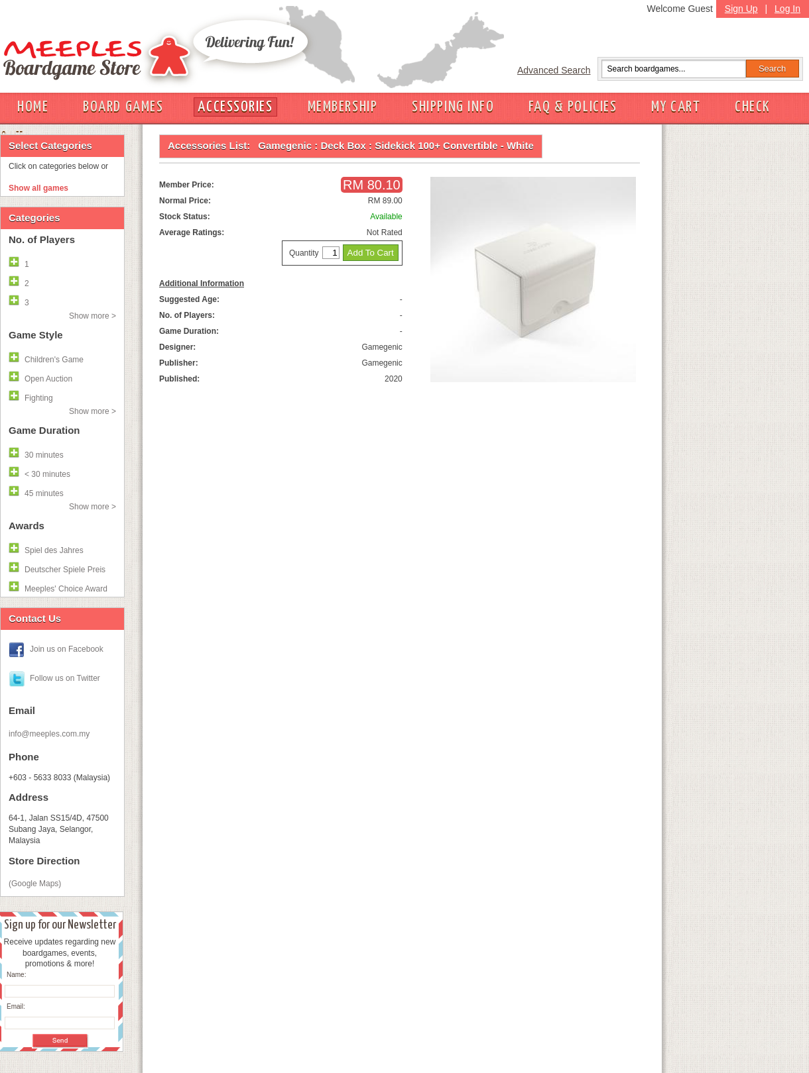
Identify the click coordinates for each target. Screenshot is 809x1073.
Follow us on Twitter (65, 678)
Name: (16, 974)
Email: (16, 1006)
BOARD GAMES (123, 107)
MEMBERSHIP (343, 107)
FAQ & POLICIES (573, 107)
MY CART (675, 107)
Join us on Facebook (66, 649)
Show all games (38, 188)
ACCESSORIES (235, 107)
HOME (32, 107)
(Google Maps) (35, 883)
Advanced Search (554, 70)
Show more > (92, 316)
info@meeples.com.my (49, 734)
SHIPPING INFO (453, 107)
